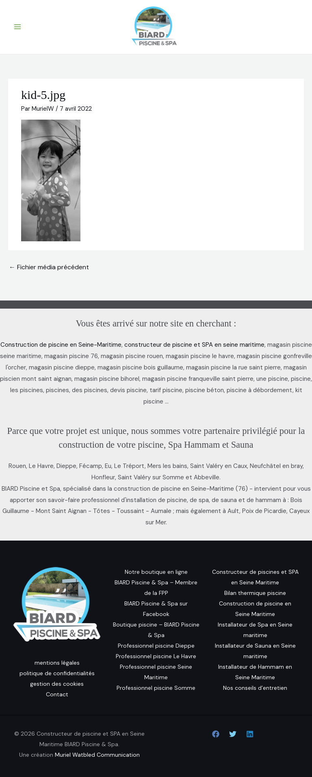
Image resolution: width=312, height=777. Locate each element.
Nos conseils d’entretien (255, 687)
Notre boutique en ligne (156, 571)
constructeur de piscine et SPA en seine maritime (194, 345)
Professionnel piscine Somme (156, 687)
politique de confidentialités (57, 673)
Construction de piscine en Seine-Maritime (60, 345)
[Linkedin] (250, 734)
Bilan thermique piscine (255, 593)
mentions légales (57, 662)
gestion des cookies (57, 683)
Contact (57, 694)
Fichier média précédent (49, 267)
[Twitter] (232, 734)
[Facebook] (215, 734)
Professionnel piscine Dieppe (156, 645)
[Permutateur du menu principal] (17, 27)
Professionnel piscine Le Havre (156, 656)
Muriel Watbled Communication (97, 754)
